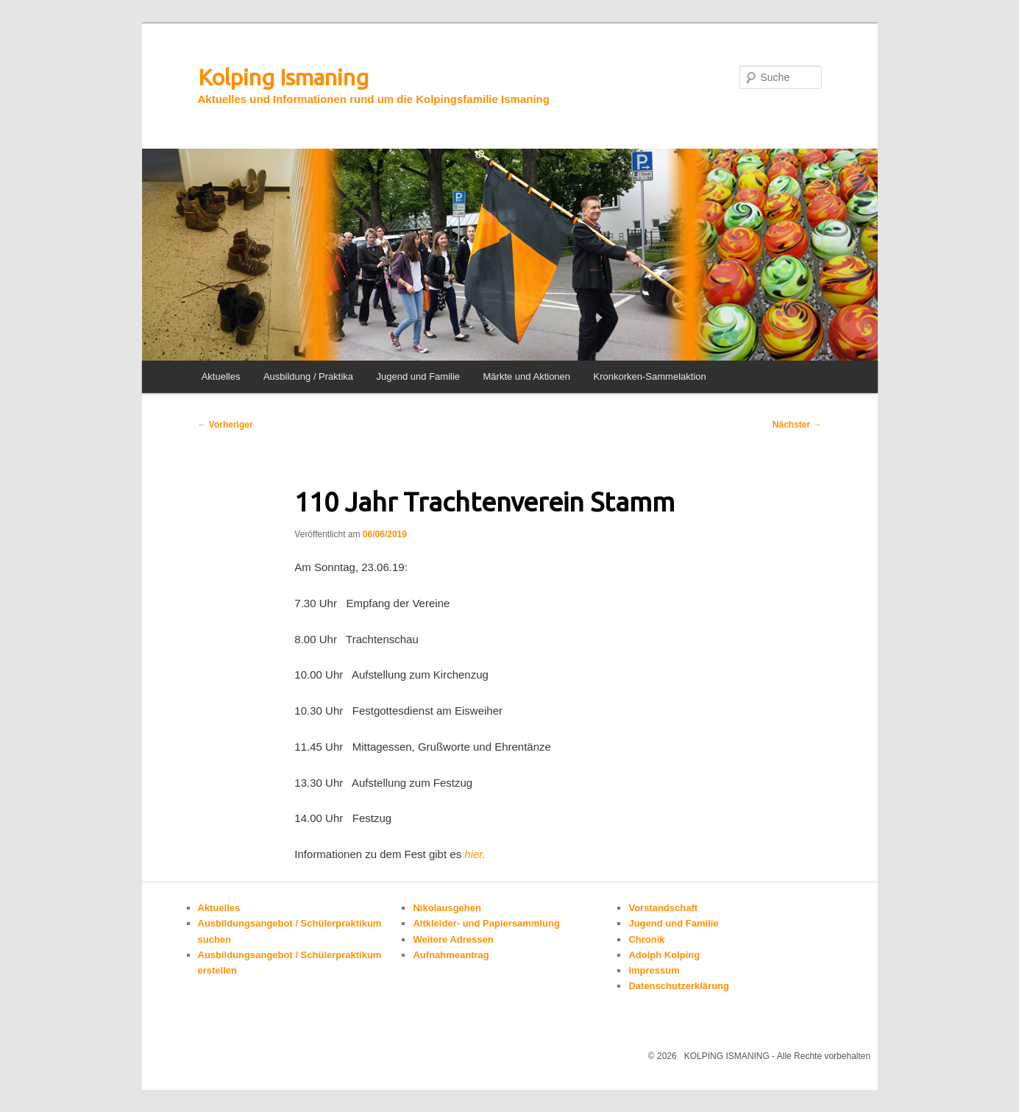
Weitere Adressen (453, 939)
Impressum (653, 970)
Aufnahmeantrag (451, 954)
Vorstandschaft (662, 907)
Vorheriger (225, 424)
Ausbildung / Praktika (308, 376)
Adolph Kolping (664, 954)
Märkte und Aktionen (527, 376)
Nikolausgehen (446, 907)
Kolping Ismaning (283, 77)
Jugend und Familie (418, 376)
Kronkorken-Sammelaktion (650, 376)
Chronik (646, 939)
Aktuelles (221, 376)
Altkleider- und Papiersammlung (486, 923)
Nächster (797, 424)
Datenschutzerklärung (678, 985)
